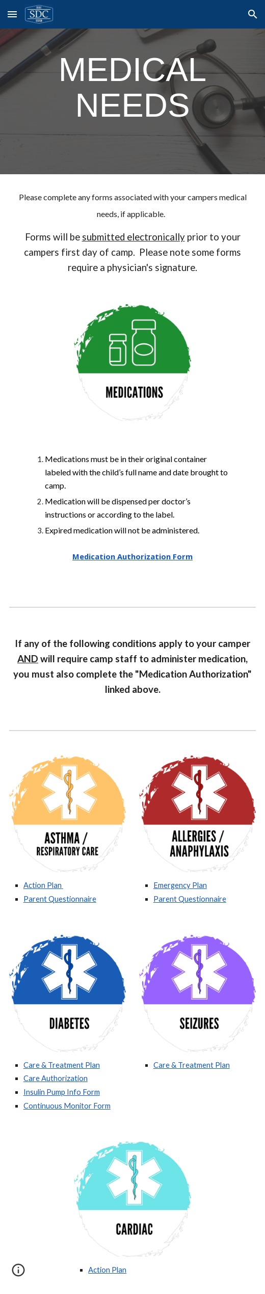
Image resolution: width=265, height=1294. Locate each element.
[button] (12, 14)
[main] (132, 87)
